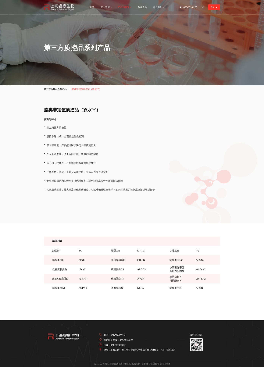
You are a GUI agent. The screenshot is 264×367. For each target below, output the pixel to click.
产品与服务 (123, 7)
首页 (92, 7)
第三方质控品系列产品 (55, 89)
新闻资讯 (142, 7)
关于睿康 (105, 7)
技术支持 (166, 364)
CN (212, 7)
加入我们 (157, 7)
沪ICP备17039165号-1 (151, 364)
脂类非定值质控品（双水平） (86, 89)
